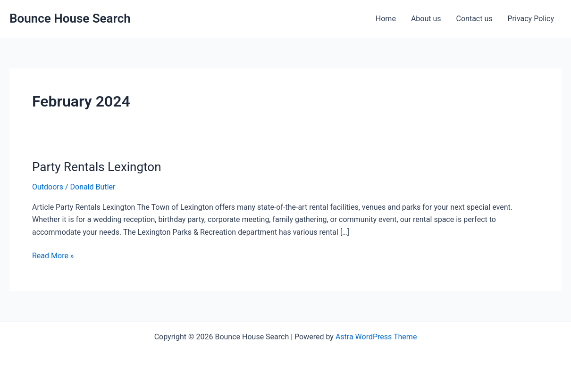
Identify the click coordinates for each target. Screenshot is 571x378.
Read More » (53, 255)
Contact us (474, 18)
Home (386, 18)
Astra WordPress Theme (376, 336)
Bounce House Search (70, 18)
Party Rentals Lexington (96, 167)
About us (426, 18)
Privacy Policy (531, 18)
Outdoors (47, 186)
